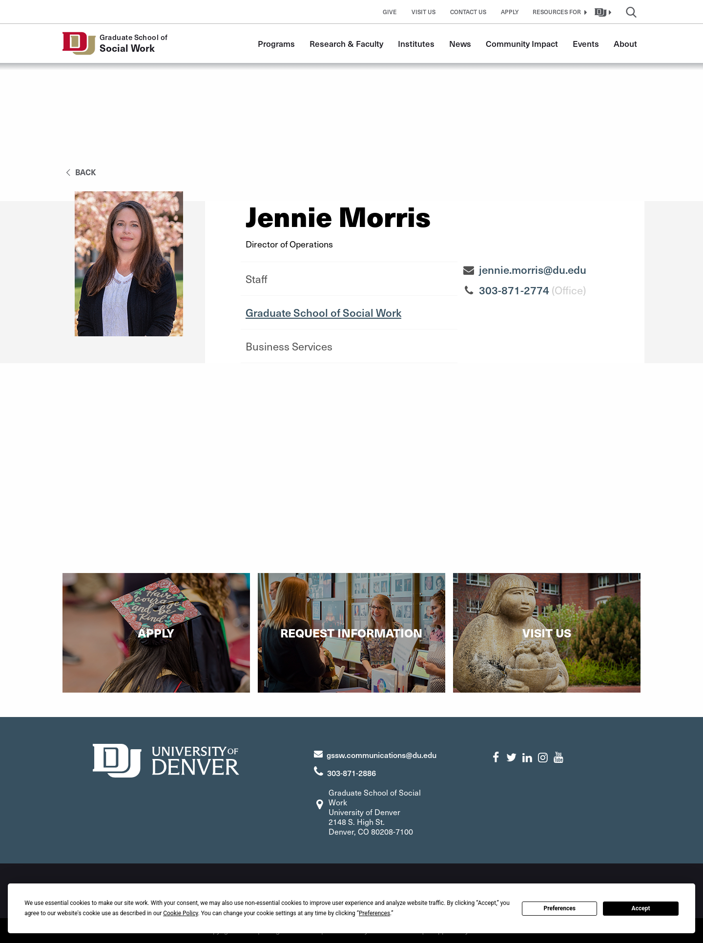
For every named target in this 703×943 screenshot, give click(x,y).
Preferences (559, 908)
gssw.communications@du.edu (381, 754)
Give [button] (390, 12)
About (625, 43)
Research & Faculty (346, 43)
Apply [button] (510, 12)
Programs (276, 43)
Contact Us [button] (468, 12)
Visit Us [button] (423, 12)
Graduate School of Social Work (323, 312)
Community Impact (522, 43)
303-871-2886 (351, 772)
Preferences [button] (374, 913)
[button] (558, 11)
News (460, 43)
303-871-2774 (514, 290)
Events (586, 43)
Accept (641, 908)
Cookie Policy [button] (180, 913)
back (79, 171)
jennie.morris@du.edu (532, 269)
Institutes (416, 43)
